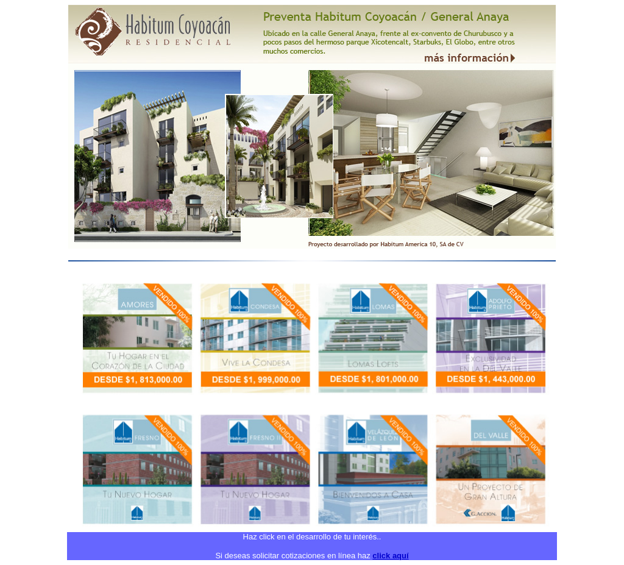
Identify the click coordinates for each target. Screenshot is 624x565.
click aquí (390, 555)
